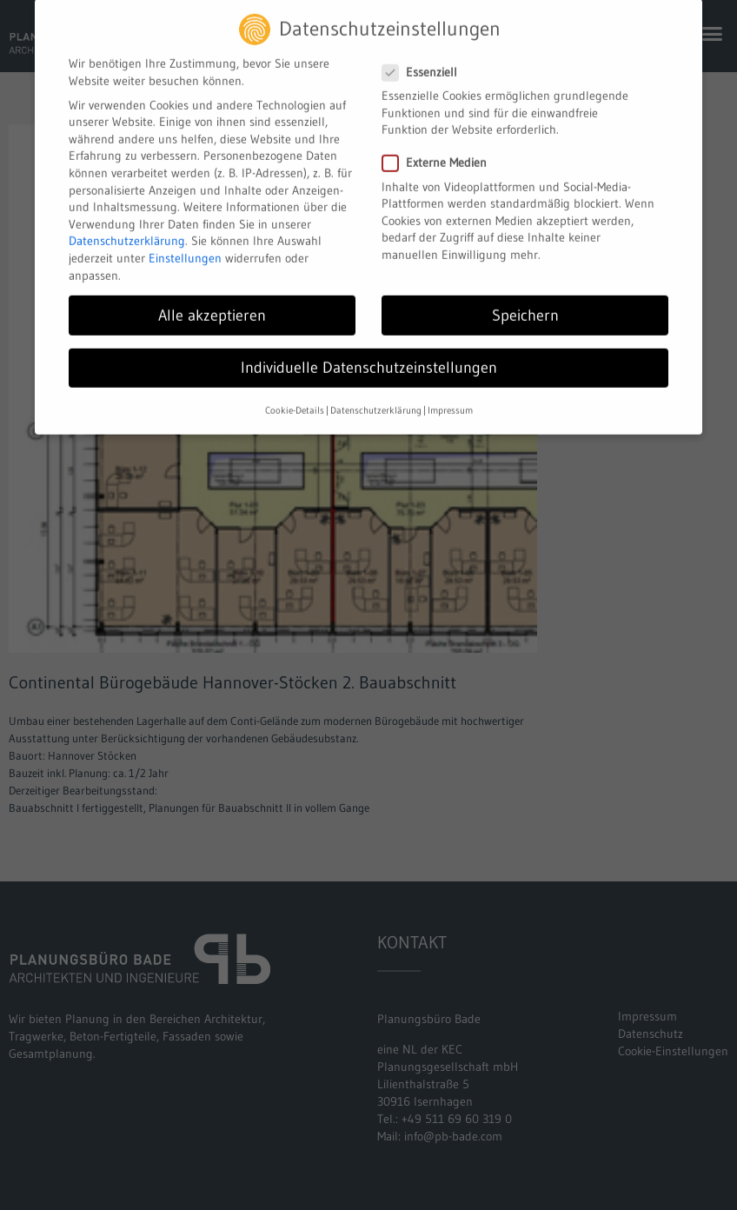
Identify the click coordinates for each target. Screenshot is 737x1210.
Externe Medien (441, 151)
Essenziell (427, 60)
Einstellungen (185, 246)
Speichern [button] (525, 303)
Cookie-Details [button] (294, 398)
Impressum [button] (450, 398)
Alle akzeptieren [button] (212, 303)
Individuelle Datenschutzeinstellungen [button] (369, 355)
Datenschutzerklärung (127, 229)
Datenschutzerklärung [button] (376, 398)
